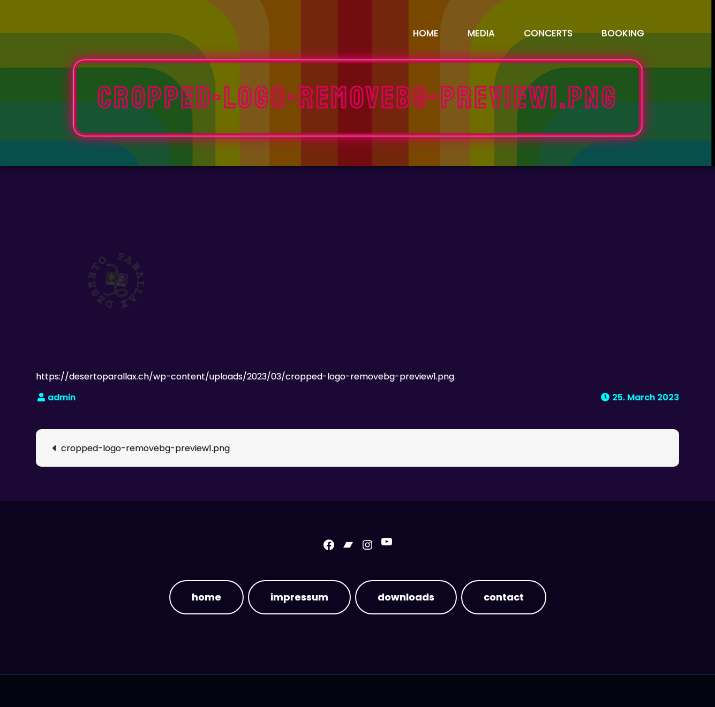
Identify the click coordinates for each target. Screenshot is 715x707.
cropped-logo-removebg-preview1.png (145, 448)
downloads (406, 597)
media (481, 33)
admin (62, 397)
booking (622, 33)
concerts (548, 33)
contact (504, 597)
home (206, 597)
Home (426, 33)
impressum (299, 597)
